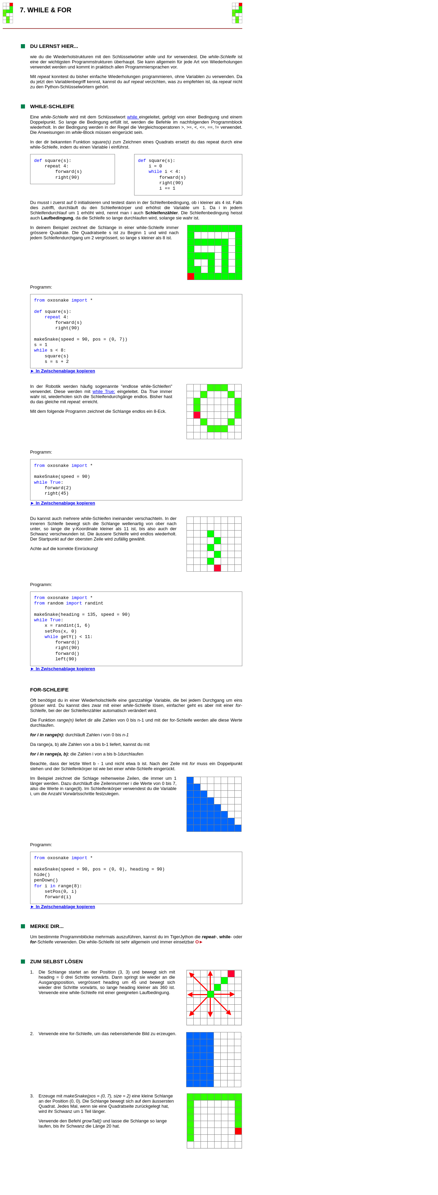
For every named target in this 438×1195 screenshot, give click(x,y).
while (133, 116)
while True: (104, 391)
